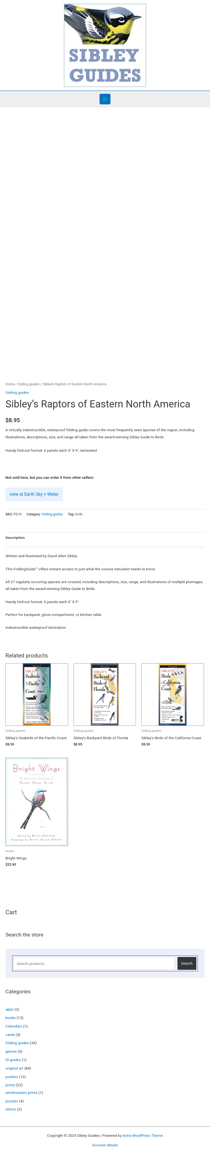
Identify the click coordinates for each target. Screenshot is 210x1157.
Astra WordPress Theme (142, 1133)
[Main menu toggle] (105, 99)
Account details (105, 1143)
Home (10, 382)
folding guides (28, 382)
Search (186, 961)
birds (79, 512)
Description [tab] (15, 535)
